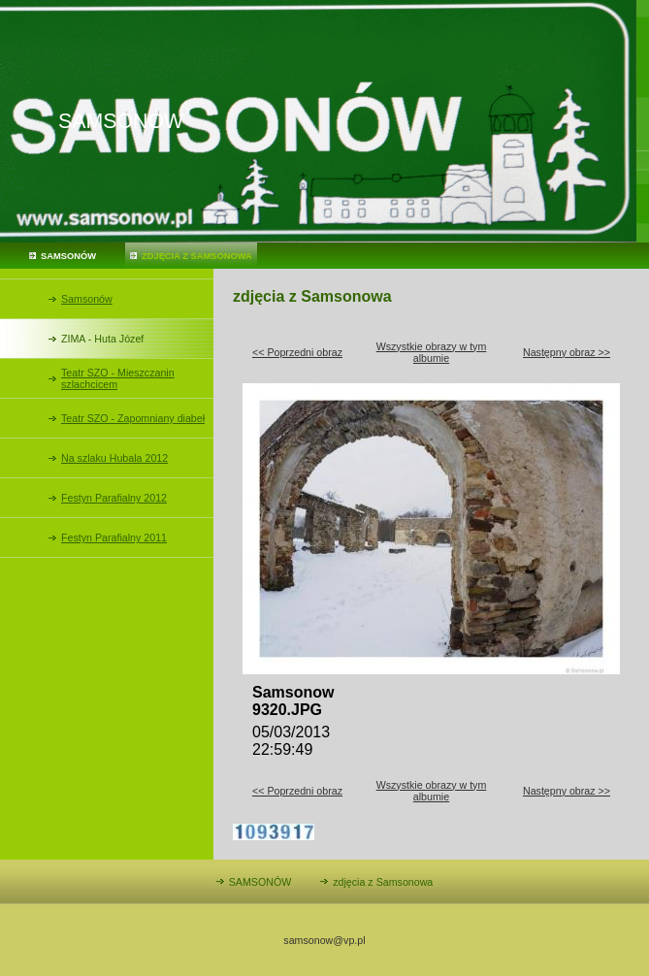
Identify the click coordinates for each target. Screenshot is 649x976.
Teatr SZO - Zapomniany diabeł (133, 418)
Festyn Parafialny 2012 (114, 498)
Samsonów (87, 299)
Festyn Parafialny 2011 (114, 537)
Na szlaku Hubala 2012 (114, 458)
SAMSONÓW (68, 256)
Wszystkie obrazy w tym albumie (431, 352)
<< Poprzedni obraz (297, 352)
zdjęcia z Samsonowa (197, 256)
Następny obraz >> (566, 352)
